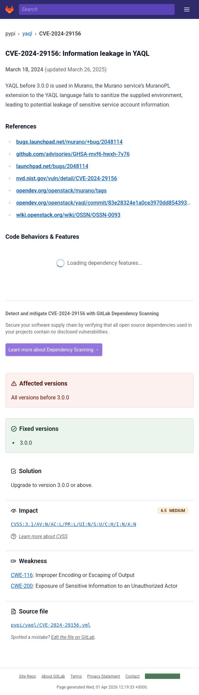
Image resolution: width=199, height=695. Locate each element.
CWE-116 (22, 575)
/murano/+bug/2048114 (69, 142)
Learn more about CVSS (43, 536)
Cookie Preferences (162, 676)
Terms (76, 676)
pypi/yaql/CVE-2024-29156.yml (51, 625)
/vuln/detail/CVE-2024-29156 (66, 178)
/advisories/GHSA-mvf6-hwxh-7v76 (73, 154)
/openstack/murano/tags (61, 190)
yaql (27, 33)
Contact (132, 676)
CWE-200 (22, 586)
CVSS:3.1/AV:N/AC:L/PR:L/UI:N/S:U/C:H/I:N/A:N (73, 524)
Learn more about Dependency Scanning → (53, 349)
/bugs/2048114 (52, 166)
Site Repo (27, 676)
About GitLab (53, 676)
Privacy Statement (103, 676)
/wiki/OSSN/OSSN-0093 (68, 215)
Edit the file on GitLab (72, 637)
